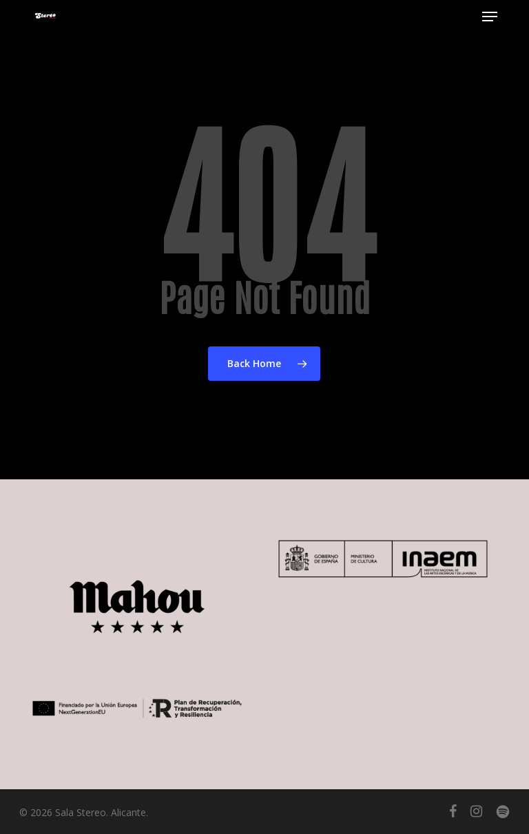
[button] (489, 16)
